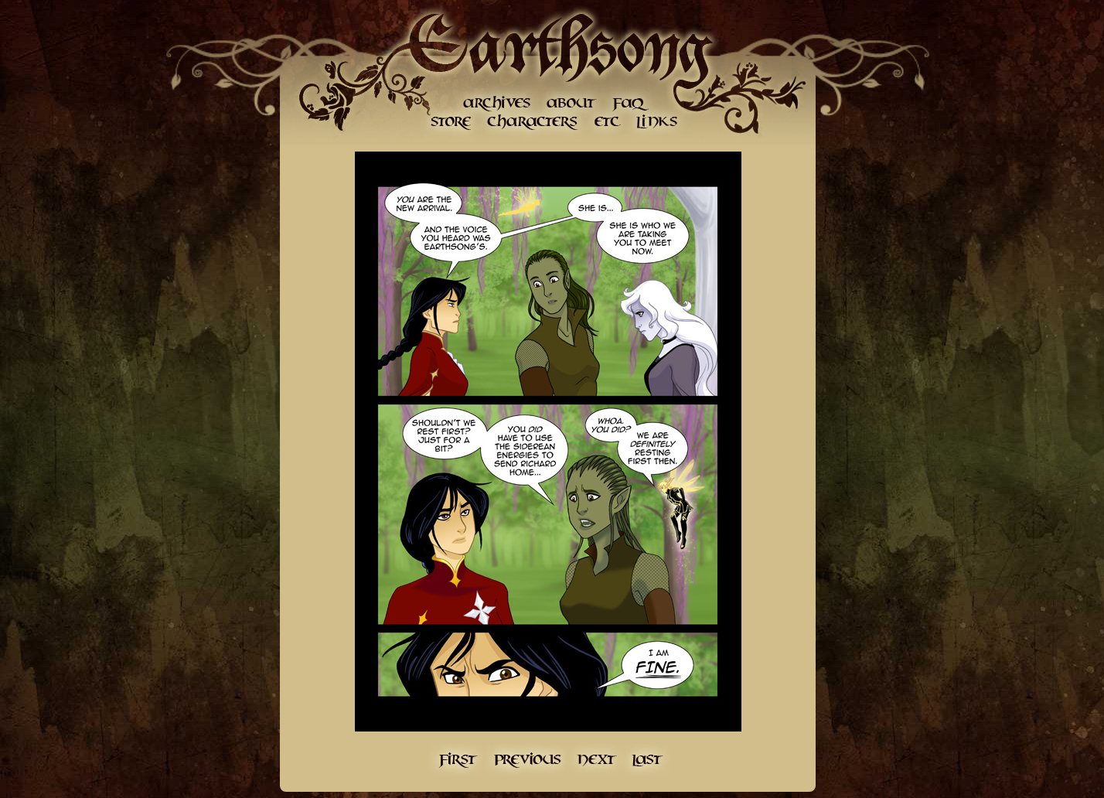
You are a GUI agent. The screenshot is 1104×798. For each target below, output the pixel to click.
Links (655, 121)
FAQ (630, 102)
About (570, 102)
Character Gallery (534, 121)
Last (648, 760)
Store (451, 121)
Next (597, 760)
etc (607, 121)
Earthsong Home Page (558, 46)
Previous (527, 760)
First (455, 760)
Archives (497, 102)
